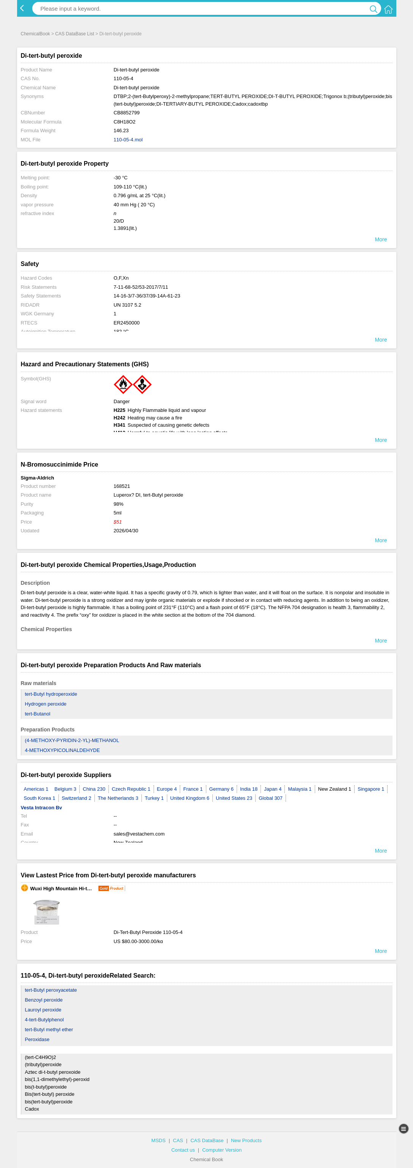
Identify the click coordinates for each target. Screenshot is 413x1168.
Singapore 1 (371, 789)
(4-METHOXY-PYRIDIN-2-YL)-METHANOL (72, 740)
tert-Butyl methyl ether (49, 1029)
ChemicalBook (35, 33)
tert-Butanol (37, 714)
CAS (178, 1140)
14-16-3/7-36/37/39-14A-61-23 (147, 296)
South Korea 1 (39, 798)
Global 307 (271, 798)
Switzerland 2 (76, 798)
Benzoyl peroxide (44, 1000)
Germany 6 (221, 789)
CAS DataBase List (74, 33)
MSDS (158, 1140)
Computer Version (222, 1150)
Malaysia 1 (299, 789)
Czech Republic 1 (131, 789)
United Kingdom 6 (189, 798)
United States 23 (234, 798)
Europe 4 (167, 789)
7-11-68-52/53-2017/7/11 (141, 287)
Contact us (183, 1150)
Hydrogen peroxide (46, 704)
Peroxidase (37, 1039)
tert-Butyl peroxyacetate (51, 990)
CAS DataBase (206, 1140)
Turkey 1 (154, 798)
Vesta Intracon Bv (41, 807)
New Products (246, 1140)
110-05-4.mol (128, 139)
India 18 (249, 789)
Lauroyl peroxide (43, 1010)
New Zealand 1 (334, 789)
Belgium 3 (66, 789)
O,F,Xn (121, 278)
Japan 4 (272, 789)
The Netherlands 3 (118, 798)
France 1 (193, 789)
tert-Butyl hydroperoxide (51, 694)
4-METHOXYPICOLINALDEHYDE (62, 750)
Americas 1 (36, 789)
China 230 (94, 789)
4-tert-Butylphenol (44, 1019)
